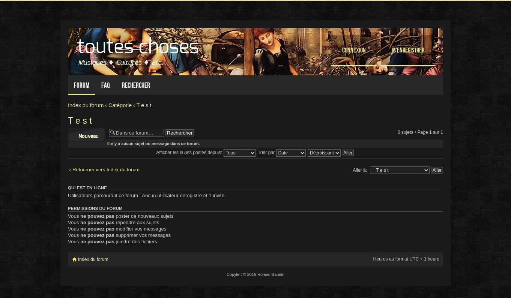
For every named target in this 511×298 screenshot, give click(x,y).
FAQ (105, 85)
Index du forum (86, 105)
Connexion (354, 50)
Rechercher (136, 85)
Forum (81, 85)
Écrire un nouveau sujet (86, 135)
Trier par (282, 152)
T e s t (144, 105)
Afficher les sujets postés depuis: (206, 152)
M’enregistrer (408, 50)
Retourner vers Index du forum (106, 169)
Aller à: (360, 170)
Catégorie (120, 105)
